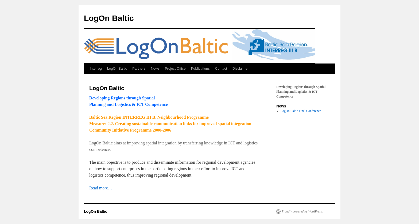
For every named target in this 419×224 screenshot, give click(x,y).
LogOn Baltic (109, 18)
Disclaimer (240, 68)
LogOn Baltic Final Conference (301, 111)
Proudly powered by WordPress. (302, 211)
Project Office (175, 68)
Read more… (100, 188)
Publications (200, 68)
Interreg (96, 68)
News (155, 68)
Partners (138, 68)
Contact (221, 68)
